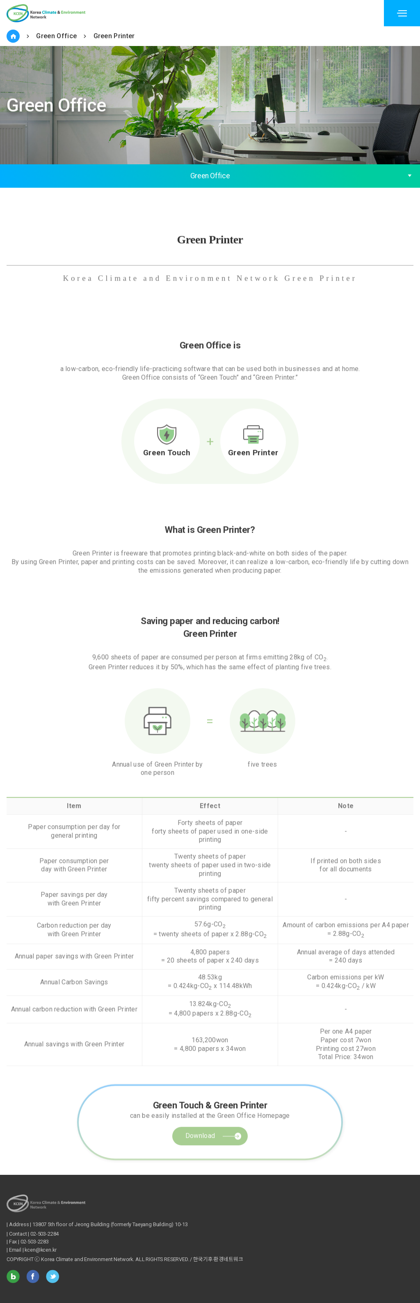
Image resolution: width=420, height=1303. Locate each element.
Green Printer (114, 36)
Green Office (56, 36)
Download (200, 1163)
